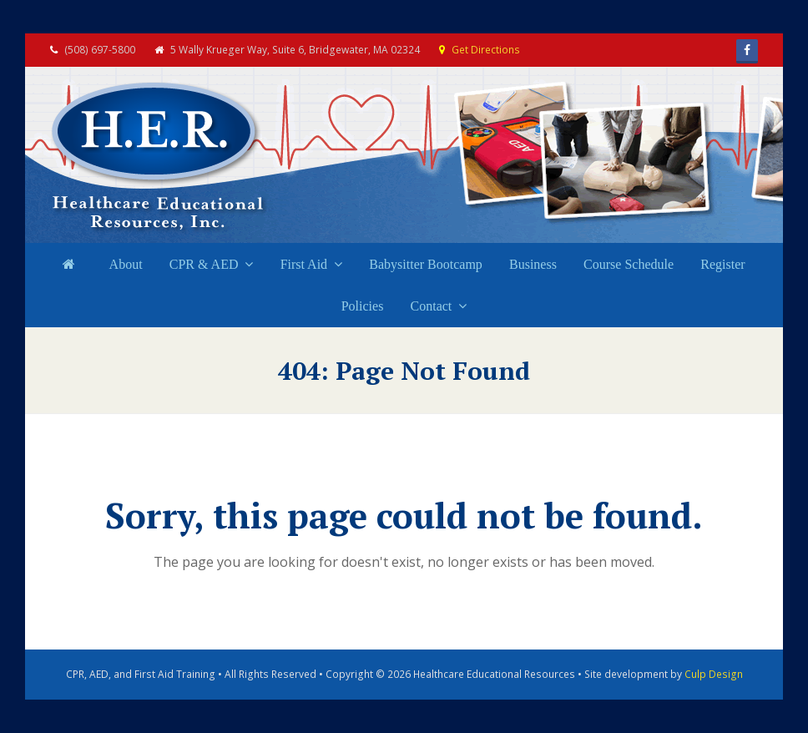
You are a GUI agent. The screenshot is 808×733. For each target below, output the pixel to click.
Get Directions (486, 50)
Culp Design (713, 674)
